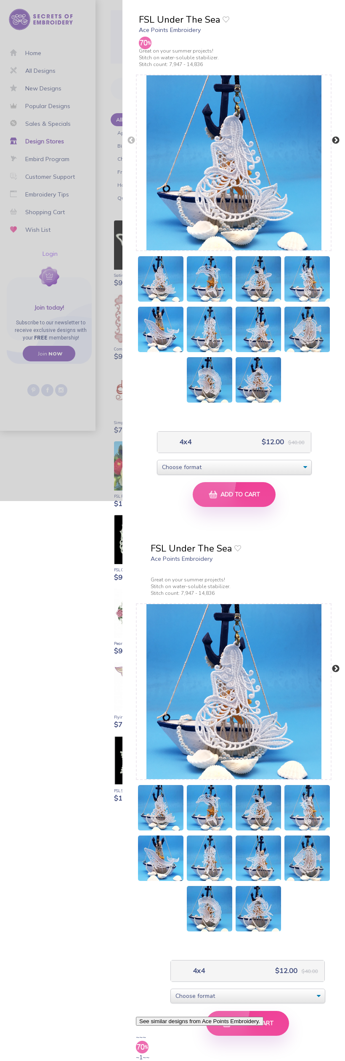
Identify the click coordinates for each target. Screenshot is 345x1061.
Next (336, 140)
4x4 (184, 442)
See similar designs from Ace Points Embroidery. (199, 1021)
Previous (131, 140)
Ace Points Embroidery (170, 30)
